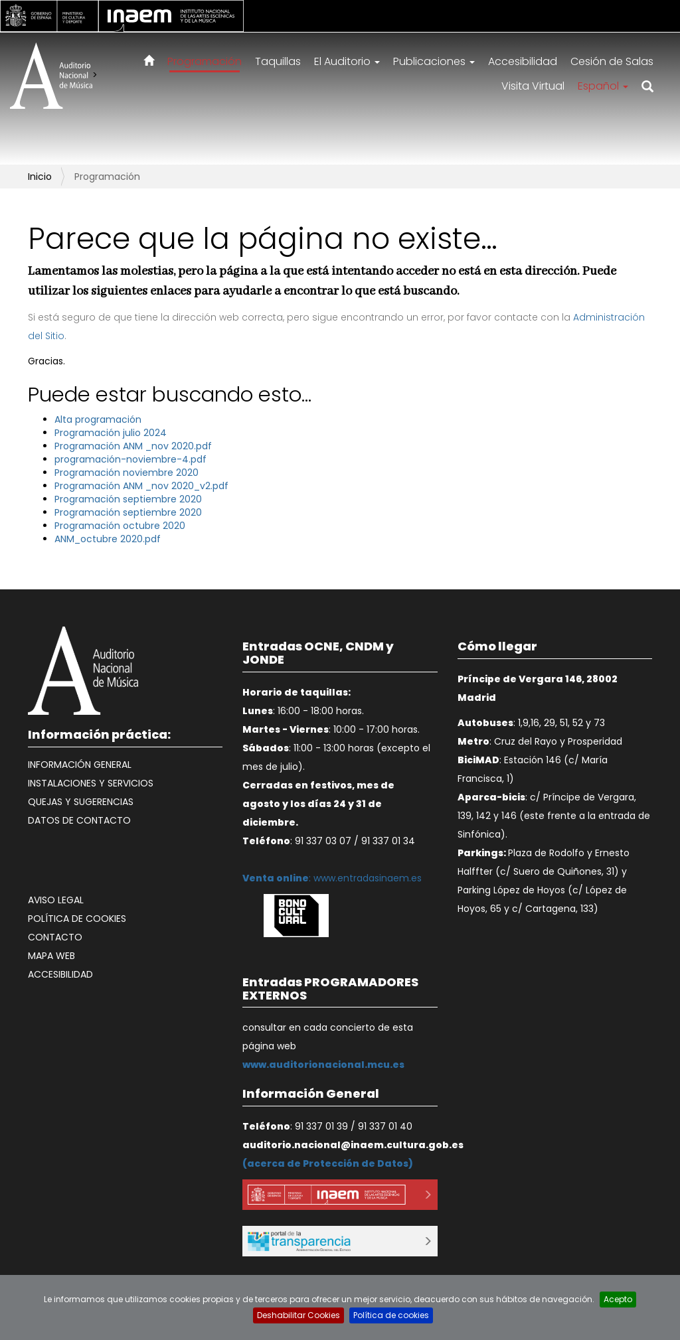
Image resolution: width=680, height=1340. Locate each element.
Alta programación (97, 419)
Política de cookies (77, 918)
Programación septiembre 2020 (128, 499)
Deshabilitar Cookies (298, 1315)
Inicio (40, 176)
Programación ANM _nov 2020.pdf (133, 446)
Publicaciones (434, 61)
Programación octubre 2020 (119, 525)
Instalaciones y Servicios (90, 783)
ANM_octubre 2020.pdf (107, 539)
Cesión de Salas (611, 61)
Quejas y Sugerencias (80, 801)
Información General (79, 764)
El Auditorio (347, 61)
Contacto (55, 937)
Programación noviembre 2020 (126, 472)
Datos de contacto (79, 820)
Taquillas (278, 61)
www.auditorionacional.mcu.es (323, 1064)
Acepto (618, 1299)
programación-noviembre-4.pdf (130, 459)
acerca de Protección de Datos (327, 1163)
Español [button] (603, 86)
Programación (204, 61)
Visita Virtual (532, 86)
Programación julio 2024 (110, 432)
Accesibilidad (522, 61)
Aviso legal (56, 900)
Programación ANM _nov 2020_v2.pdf (141, 485)
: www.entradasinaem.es (332, 878)
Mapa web (51, 955)
